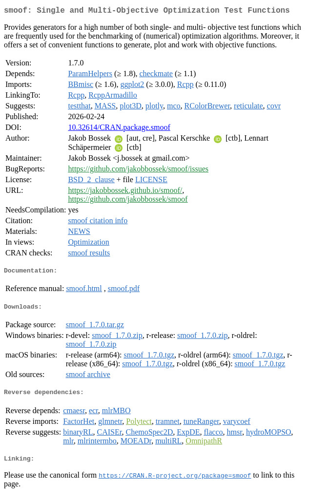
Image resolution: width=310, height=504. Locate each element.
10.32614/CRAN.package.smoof (119, 129)
